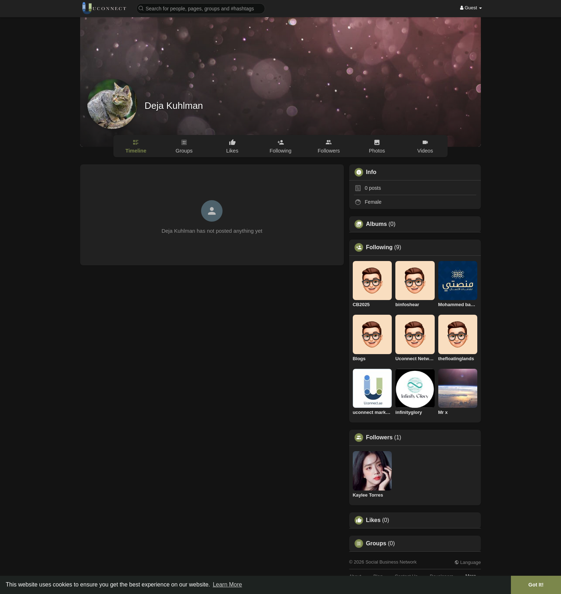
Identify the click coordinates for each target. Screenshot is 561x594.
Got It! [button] (535, 585)
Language (467, 562)
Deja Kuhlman (174, 105)
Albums (376, 224)
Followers (379, 437)
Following (379, 247)
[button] (201, 8)
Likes (373, 520)
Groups (376, 543)
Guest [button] (471, 7)
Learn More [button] (227, 584)
